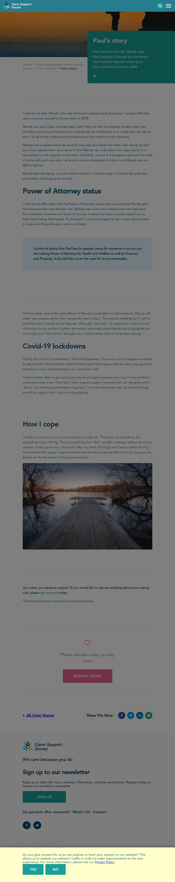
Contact (99, 812)
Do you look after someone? (46, 812)
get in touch (49, 593)
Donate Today (87, 676)
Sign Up (44, 797)
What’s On (81, 812)
